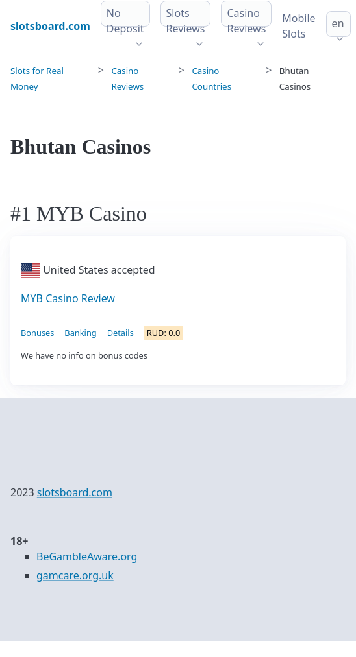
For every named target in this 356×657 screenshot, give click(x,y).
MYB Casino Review (68, 298)
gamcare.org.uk (75, 575)
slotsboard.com (74, 492)
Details (120, 333)
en (338, 23)
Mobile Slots (298, 26)
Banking (80, 333)
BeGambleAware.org (86, 556)
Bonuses (37, 333)
